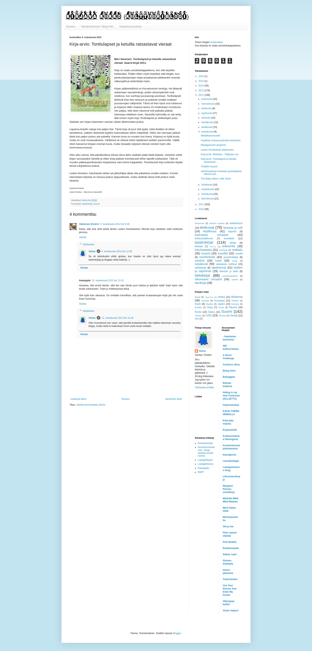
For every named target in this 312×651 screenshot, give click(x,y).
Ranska (233, 307)
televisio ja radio (228, 271)
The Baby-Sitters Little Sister (216, 178)
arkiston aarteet (216, 223)
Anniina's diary (231, 364)
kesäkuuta (207, 127)
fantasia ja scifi (233, 227)
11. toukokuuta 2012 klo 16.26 (117, 318)
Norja (210, 307)
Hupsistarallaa (231, 405)
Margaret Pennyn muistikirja (229, 489)
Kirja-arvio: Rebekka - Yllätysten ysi (219, 154)
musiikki (223, 253)
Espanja (205, 300)
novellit (239, 253)
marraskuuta (208, 103)
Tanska (198, 315)
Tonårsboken (230, 579)
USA (209, 315)
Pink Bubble (230, 542)
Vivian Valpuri (230, 610)
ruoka (234, 261)
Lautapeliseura (206, 464)
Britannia (237, 296)
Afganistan (209, 297)
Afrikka (221, 297)
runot (218, 260)
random (200, 260)
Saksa (211, 312)
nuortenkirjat (207, 257)
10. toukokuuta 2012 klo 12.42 (108, 280)
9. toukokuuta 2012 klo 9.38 (114, 224)
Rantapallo (203, 468)
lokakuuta (206, 108)
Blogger (177, 633)
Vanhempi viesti (173, 399)
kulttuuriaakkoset (204, 238)
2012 (202, 95)
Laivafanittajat (231, 461)
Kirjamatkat (217, 42)
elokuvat (207, 227)
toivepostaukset (230, 276)
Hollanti (235, 300)
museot (205, 253)
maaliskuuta (208, 189)
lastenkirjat (87, 204)
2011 (202, 204)
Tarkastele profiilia (204, 387)
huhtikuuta (207, 184)
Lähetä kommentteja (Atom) (90, 404)
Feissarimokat (205, 443)
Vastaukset (88, 244)
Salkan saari (230, 554)
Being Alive (229, 370)
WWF (201, 472)
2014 (202, 85)
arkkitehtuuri (236, 223)
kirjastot (232, 231)
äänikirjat (200, 282)
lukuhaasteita (203, 249)
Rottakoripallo (231, 548)
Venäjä (234, 315)
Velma (92, 251)
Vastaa (82, 237)
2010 (202, 209)
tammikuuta (207, 198)
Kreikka (198, 307)
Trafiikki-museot (209, 166)
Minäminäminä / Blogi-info (97, 26)
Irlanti (198, 304)
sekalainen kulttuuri (226, 264)
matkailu (237, 249)
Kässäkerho (229, 454)
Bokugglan (229, 377)
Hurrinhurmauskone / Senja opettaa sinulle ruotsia (206, 451)
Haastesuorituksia (130, 26)
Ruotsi (198, 312)
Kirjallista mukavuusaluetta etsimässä (220, 140)
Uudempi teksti (78, 399)
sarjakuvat (201, 264)
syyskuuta (207, 113)
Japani (221, 304)
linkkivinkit (228, 246)
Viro (197, 318)
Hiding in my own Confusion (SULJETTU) (231, 395)
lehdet (233, 242)
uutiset (235, 279)
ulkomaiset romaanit (208, 279)
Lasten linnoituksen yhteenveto (217, 149)
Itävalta (209, 304)
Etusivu (70, 26)
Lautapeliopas (205, 460)
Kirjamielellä (230, 429)
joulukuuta (207, 99)
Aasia (197, 297)
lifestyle (199, 246)
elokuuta (206, 117)
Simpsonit (199, 223)
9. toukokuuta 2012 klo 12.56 (116, 251)
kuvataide (229, 238)
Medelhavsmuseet (210, 135)
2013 (202, 90)
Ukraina (222, 315)
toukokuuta (207, 131)
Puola (221, 307)
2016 (202, 76)
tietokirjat (202, 275)
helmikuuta (207, 194)
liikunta (213, 246)
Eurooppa (219, 300)
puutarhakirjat (231, 257)
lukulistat (223, 250)
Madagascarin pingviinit (213, 145)
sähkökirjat (200, 267)
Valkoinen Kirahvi (89, 224)
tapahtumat (219, 267)
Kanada (235, 304)
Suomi (97, 204)
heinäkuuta (207, 122)
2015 (202, 81)
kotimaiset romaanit (211, 234)
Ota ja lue (228, 526)
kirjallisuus (209, 231)
